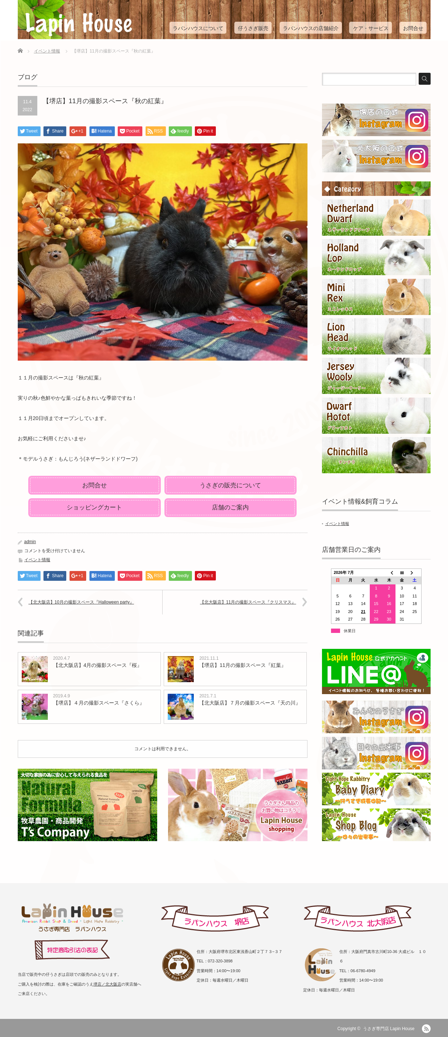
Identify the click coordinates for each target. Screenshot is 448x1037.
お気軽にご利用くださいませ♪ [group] (52, 438)
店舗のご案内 (230, 507)
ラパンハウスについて (198, 28)
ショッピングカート (94, 507)
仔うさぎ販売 (253, 28)
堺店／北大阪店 (107, 984)
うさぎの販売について (230, 485)
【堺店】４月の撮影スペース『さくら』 (99, 703)
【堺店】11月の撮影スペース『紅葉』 (242, 665)
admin (30, 541)
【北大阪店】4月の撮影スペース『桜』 (97, 665)
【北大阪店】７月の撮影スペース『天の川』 (250, 703)
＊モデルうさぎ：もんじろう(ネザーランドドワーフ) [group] (78, 459)
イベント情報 (47, 51)
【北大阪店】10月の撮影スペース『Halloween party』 (81, 602)
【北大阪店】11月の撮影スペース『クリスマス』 (248, 602)
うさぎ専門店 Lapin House (389, 1028)
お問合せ (413, 28)
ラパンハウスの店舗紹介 (311, 28)
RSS (426, 1028)
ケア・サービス (371, 28)
